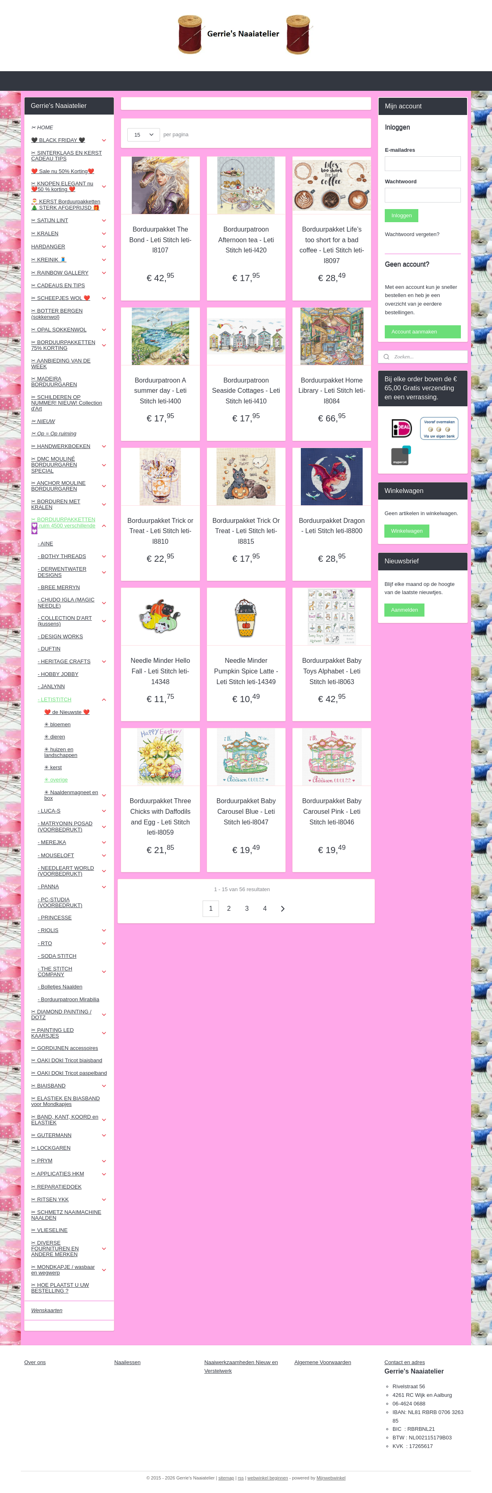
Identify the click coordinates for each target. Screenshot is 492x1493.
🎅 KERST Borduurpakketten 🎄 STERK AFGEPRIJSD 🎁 (65, 204)
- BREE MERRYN (59, 587)
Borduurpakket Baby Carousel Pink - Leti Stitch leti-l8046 (331, 811)
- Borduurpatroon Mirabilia (68, 999)
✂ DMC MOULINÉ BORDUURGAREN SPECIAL (69, 465)
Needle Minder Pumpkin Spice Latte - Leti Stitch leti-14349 (246, 671)
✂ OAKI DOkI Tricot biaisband (66, 1060)
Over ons (35, 1362)
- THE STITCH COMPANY (72, 971)
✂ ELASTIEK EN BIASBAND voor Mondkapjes (65, 1101)
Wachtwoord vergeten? (412, 234)
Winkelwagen (406, 531)
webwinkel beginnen (268, 1477)
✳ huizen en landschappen (60, 752)
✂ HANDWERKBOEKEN (69, 446)
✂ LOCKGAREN (50, 1148)
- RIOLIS (72, 930)
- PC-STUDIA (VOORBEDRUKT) (60, 902)
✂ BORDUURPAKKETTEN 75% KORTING (69, 345)
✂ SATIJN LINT (69, 220)
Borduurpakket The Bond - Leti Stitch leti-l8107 (160, 240)
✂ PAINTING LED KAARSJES (69, 1033)
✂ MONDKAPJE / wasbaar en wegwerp (69, 1270)
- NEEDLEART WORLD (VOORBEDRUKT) (72, 871)
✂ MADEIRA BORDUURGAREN (54, 381)
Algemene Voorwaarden (322, 1362)
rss (241, 1477)
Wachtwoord (401, 181)
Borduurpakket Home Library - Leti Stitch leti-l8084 (332, 391)
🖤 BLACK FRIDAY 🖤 (69, 140)
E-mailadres (400, 150)
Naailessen (127, 1362)
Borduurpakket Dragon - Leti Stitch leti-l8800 (332, 526)
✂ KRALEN (69, 233)
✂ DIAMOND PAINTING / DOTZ (69, 1014)
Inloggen (401, 215)
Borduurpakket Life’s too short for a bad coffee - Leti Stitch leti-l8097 (331, 245)
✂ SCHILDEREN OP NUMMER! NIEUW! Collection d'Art (66, 403)
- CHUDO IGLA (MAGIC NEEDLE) (72, 602)
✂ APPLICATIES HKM (69, 1174)
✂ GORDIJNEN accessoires (64, 1048)
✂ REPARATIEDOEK (56, 1187)
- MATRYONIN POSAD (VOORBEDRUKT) (72, 826)
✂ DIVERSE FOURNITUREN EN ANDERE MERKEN (69, 1249)
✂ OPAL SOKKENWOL (69, 330)
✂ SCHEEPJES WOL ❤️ (69, 298)
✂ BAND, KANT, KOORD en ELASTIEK (69, 1120)
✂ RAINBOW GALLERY (69, 273)
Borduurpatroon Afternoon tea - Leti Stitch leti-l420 (246, 240)
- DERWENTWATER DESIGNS (72, 572)
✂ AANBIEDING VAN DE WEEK (60, 363)
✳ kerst (53, 767)
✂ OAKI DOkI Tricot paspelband (69, 1073)
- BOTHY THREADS (72, 556)
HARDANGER (69, 246)
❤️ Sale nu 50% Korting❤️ (62, 171)
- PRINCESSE (55, 917)
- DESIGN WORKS (60, 636)
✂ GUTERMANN (69, 1135)
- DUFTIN (49, 649)
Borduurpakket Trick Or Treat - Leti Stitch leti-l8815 (246, 531)
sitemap (226, 1477)
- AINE (45, 543)
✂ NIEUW (43, 421)
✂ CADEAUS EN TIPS (58, 285)
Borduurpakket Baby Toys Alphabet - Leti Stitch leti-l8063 (331, 671)
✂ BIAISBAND (69, 1086)
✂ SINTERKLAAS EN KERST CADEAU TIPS (66, 156)
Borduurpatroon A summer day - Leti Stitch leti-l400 (160, 391)
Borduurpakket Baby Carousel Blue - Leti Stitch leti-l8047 (245, 811)
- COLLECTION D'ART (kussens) (72, 621)
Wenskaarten (46, 1310)
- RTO (72, 943)
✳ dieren (54, 737)
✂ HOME (42, 127)
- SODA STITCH (57, 956)
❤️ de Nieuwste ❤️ (67, 712)
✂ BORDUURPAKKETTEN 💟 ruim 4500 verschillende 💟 (69, 525)
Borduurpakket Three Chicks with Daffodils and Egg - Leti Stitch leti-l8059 (160, 816)
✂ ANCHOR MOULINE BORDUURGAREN (69, 486)
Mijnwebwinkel (330, 1477)
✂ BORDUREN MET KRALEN (69, 504)
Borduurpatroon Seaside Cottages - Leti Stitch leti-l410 (246, 391)
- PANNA (72, 886)
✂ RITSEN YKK (69, 1199)
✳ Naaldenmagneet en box (75, 795)
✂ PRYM (69, 1160)
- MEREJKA (72, 842)
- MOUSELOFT (72, 855)
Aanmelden (404, 610)
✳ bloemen (57, 724)
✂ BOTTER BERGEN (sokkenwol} (57, 314)
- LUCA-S (72, 811)
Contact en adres (404, 1362)
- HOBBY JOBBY (58, 674)
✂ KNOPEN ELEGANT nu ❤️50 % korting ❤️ (69, 186)
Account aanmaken (414, 332)
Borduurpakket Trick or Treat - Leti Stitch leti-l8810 (160, 531)
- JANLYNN (51, 686)
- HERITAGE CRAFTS (72, 661)
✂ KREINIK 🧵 (69, 260)
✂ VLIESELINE (49, 1230)
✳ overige (56, 780)
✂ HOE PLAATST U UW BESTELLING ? (60, 1288)
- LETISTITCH (72, 699)
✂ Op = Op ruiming (53, 433)
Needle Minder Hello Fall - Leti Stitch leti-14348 (160, 671)
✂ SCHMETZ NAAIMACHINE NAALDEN (66, 1215)
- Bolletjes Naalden (60, 987)
